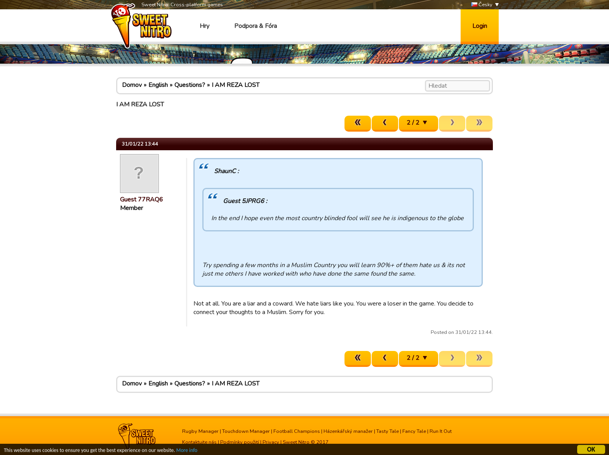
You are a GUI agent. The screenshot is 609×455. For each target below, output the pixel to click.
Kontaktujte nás (199, 442)
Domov (132, 85)
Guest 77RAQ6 (141, 199)
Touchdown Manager (246, 431)
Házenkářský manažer (348, 431)
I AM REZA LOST (235, 85)
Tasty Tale (387, 431)
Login (479, 26)
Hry (204, 26)
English (158, 85)
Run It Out (441, 431)
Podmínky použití (239, 442)
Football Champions (296, 431)
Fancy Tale (414, 431)
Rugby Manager (200, 431)
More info (186, 451)
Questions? (189, 85)
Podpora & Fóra (255, 26)
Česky (481, 5)
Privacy (271, 442)
